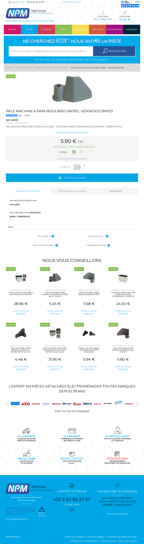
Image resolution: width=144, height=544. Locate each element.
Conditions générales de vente (122, 537)
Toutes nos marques (75, 537)
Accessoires (114, 29)
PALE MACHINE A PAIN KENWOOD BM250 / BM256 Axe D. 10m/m (55, 294)
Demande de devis (72, 2)
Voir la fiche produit (21, 312)
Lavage (12, 29)
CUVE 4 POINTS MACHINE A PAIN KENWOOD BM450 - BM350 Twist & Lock (55, 350)
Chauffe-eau (98, 31)
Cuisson (46, 29)
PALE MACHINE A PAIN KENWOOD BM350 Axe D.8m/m (123, 350)
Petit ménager (63, 31)
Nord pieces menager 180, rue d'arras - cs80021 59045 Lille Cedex (20, 511)
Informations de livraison (72, 191)
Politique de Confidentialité (83, 541)
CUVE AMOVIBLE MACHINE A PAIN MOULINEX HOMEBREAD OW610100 (123, 294)
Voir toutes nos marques (72, 411)
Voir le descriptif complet (72, 133)
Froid (29, 29)
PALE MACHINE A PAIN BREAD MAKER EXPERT (89, 293)
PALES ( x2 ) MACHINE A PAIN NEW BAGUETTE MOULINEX (89, 350)
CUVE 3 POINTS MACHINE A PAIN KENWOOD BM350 (20, 293)
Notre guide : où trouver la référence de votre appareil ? (72, 59)
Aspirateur (81, 29)
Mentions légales (95, 537)
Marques (131, 29)
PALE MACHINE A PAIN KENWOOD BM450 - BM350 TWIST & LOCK (21, 350)
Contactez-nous (108, 541)
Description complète (28, 191)
